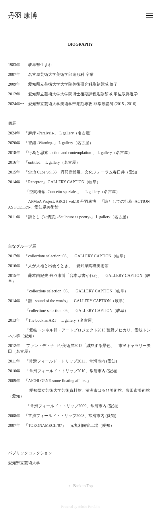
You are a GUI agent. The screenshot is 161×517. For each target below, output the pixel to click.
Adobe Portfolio (89, 507)
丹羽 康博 (22, 15)
